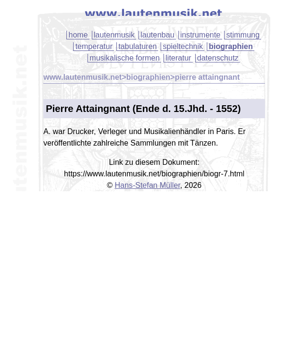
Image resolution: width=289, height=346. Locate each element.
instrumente (200, 35)
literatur (178, 58)
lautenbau (157, 35)
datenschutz (218, 58)
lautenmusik (114, 35)
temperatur (94, 46)
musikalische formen (124, 58)
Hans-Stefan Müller (147, 185)
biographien (231, 46)
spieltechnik (183, 46)
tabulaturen (137, 46)
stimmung (242, 35)
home (78, 35)
